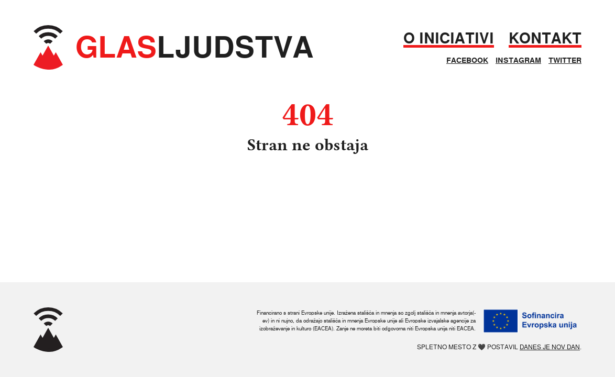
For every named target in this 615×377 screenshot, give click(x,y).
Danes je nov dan (550, 346)
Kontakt (545, 38)
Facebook (467, 60)
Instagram (518, 60)
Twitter (564, 60)
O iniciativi (448, 38)
